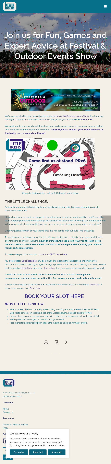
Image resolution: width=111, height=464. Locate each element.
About (6, 409)
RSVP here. (87, 119)
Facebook (35, 288)
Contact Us (8, 412)
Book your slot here (56, 296)
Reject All (38, 452)
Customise (19, 452)
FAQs (5, 428)
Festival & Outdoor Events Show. (72, 116)
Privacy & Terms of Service (15, 425)
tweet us (94, 284)
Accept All (57, 452)
